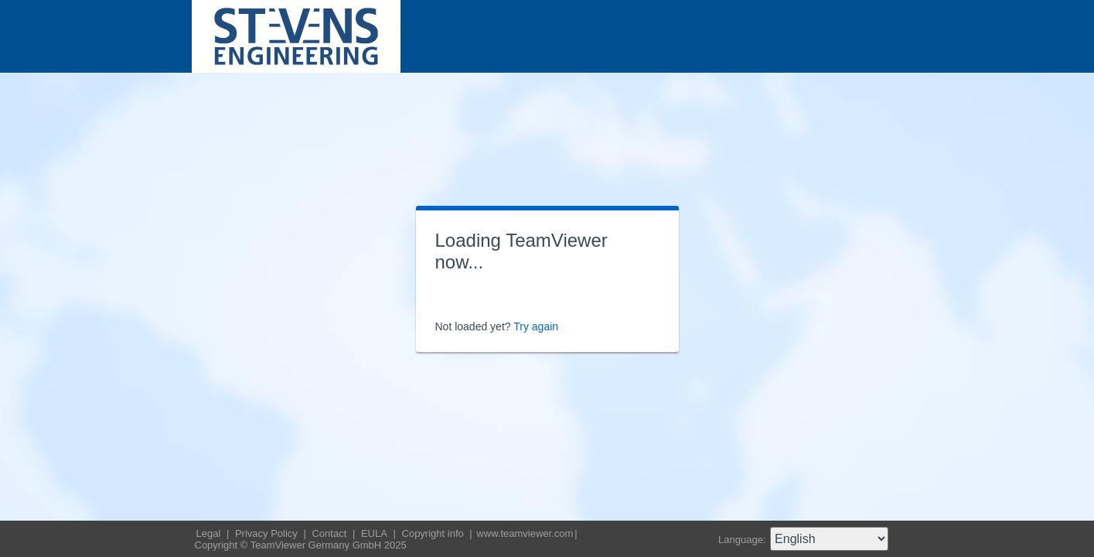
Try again (535, 326)
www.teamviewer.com (524, 533)
